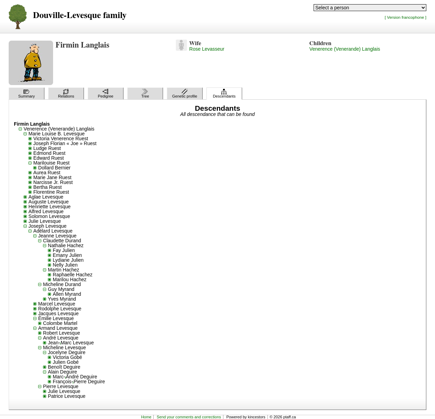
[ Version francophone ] (405, 17)
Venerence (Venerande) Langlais (344, 49)
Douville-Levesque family (79, 15)
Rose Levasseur (206, 49)
